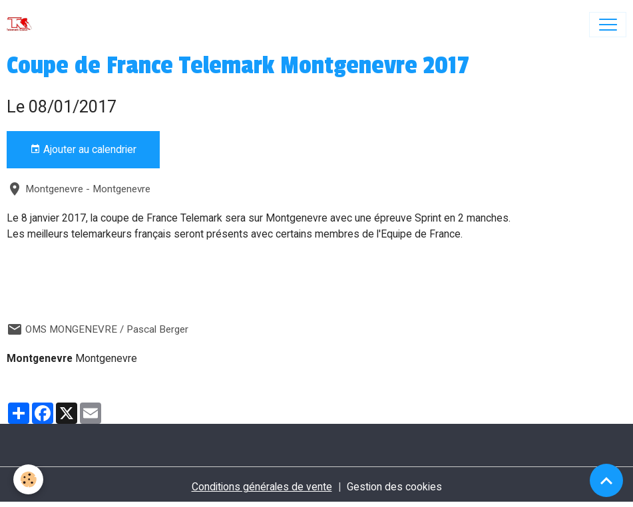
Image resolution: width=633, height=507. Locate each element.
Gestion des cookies (394, 486)
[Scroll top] (606, 480)
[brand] (22, 24)
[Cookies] (28, 479)
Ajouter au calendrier (83, 149)
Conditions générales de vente (262, 486)
